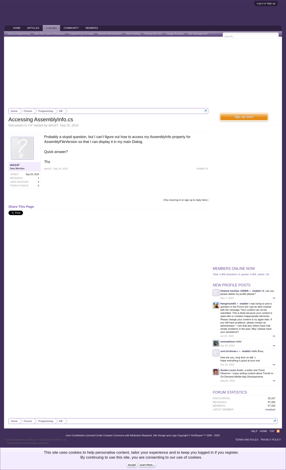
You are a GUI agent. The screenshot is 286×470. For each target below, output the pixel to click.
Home (17, 28)
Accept (132, 464)
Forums (51, 28)
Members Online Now (234, 269)
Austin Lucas (228, 370)
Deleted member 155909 (234, 291)
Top (271, 431)
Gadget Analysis (175, 33)
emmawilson (227, 341)
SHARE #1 (202, 168)
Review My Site (153, 33)
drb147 (53, 125)
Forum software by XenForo (36, 439)
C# (30, 125)
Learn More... (147, 464)
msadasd (270, 409)
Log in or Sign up (266, 3)
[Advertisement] (143, 72)
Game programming (19, 33)
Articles (33, 28)
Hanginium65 (228, 303)
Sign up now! (244, 117)
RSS (278, 431)
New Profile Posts (231, 285)
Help (254, 431)
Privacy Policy (271, 439)
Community (71, 28)
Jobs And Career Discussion (49, 33)
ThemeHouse (56, 443)
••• (274, 298)
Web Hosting (133, 33)
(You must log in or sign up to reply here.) (185, 200)
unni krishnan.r (229, 351)
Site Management (198, 33)
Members (92, 28)
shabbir (256, 291)
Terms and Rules (247, 439)
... (213, 33)
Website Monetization (110, 33)
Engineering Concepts (82, 33)
